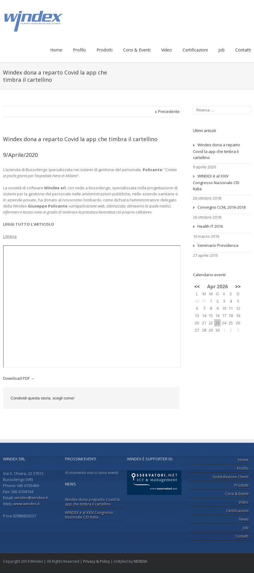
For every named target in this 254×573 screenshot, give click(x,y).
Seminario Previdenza (217, 245)
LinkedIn (139, 398)
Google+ (229, 561)
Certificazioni (195, 50)
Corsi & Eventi (137, 50)
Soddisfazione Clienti (231, 476)
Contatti (243, 50)
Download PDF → (18, 378)
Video (166, 50)
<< (197, 286)
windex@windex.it (31, 497)
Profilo (79, 50)
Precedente (169, 111)
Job (221, 50)
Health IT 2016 (210, 226)
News (244, 519)
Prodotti (104, 50)
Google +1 (153, 398)
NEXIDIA (140, 561)
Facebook (126, 398)
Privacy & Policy (96, 561)
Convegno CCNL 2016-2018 (221, 207)
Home (56, 50)
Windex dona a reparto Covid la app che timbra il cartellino (80, 139)
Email (168, 398)
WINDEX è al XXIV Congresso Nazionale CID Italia (216, 182)
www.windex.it (26, 503)
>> (238, 286)
